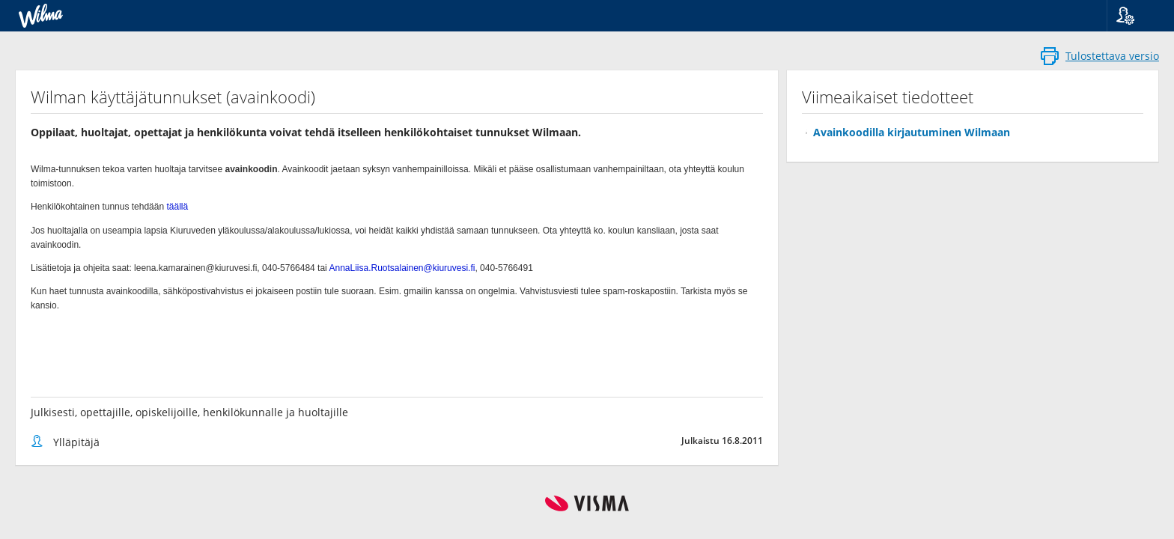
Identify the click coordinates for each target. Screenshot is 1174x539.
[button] (1135, 15)
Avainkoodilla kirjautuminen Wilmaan (911, 132)
